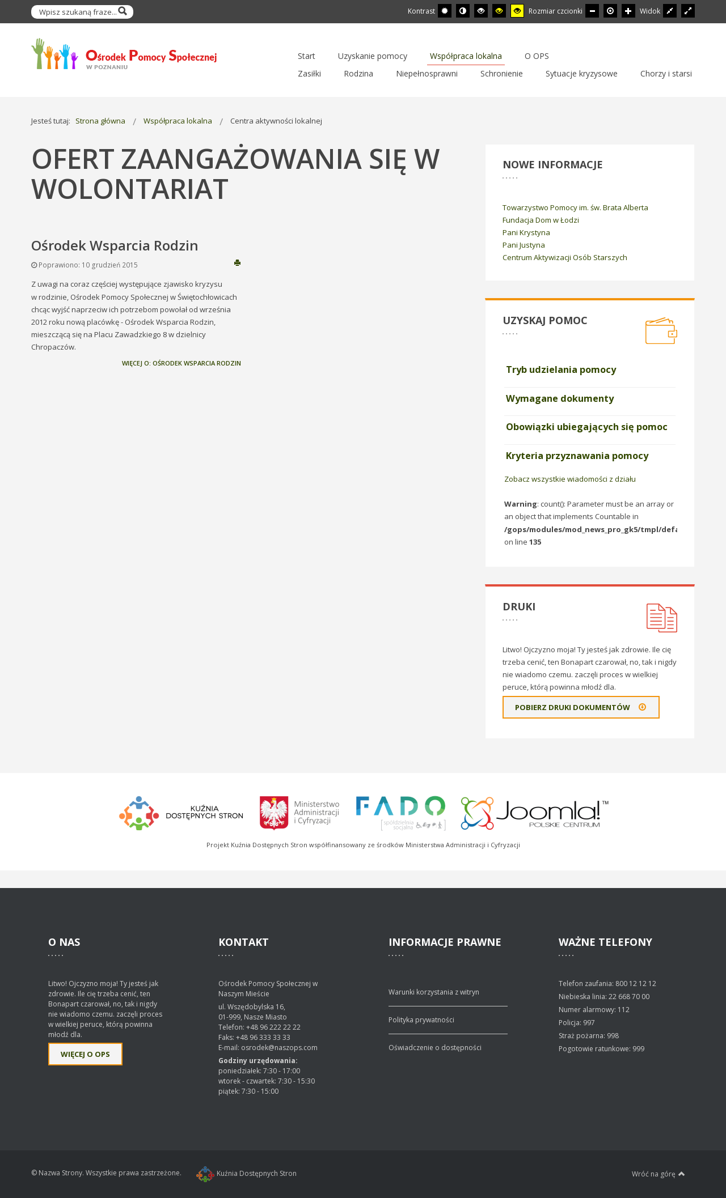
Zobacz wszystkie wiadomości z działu (570, 479)
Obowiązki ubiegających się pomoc (587, 426)
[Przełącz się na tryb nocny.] (463, 11)
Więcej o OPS (85, 1054)
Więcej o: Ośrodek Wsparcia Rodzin (181, 363)
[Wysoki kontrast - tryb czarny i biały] (481, 11)
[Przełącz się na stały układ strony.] (670, 11)
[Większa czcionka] (628, 11)
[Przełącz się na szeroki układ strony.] (688, 11)
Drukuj (237, 262)
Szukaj (122, 12)
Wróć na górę (658, 1173)
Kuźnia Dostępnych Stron (246, 1173)
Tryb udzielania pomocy (561, 369)
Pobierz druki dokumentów (581, 707)
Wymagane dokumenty (560, 398)
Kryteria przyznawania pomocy (577, 455)
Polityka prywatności (421, 1020)
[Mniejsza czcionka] (592, 11)
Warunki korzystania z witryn (434, 992)
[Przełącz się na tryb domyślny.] (444, 11)
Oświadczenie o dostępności (435, 1047)
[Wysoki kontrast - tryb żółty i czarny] (517, 11)
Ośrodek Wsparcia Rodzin (115, 245)
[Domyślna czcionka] (610, 11)
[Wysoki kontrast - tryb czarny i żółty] (499, 11)
